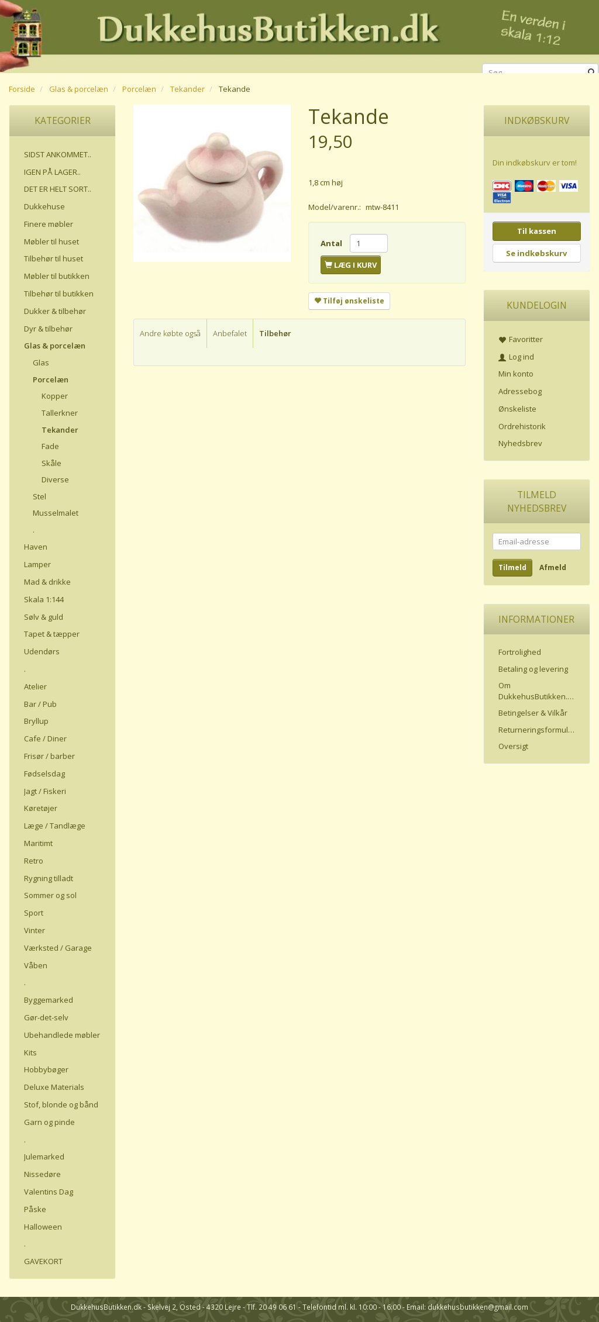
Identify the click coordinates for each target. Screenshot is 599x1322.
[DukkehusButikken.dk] (299, 35)
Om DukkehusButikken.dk (537, 691)
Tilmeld (512, 567)
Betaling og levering (533, 669)
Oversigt (513, 746)
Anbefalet (230, 333)
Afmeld (552, 567)
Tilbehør (275, 333)
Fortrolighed (519, 652)
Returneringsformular (537, 729)
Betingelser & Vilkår (532, 712)
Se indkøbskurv (536, 253)
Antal (332, 243)
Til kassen (536, 231)
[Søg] (591, 72)
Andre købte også (170, 333)
